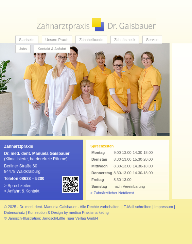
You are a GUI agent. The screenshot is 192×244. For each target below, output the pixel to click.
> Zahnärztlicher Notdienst (112, 193)
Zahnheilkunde (91, 40)
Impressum (163, 207)
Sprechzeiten (19, 185)
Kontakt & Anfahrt (52, 49)
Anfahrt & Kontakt (23, 191)
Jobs (23, 49)
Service (152, 40)
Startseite (27, 40)
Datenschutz (14, 212)
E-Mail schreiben (138, 207)
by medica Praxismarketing (86, 212)
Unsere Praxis (57, 40)
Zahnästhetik (124, 40)
